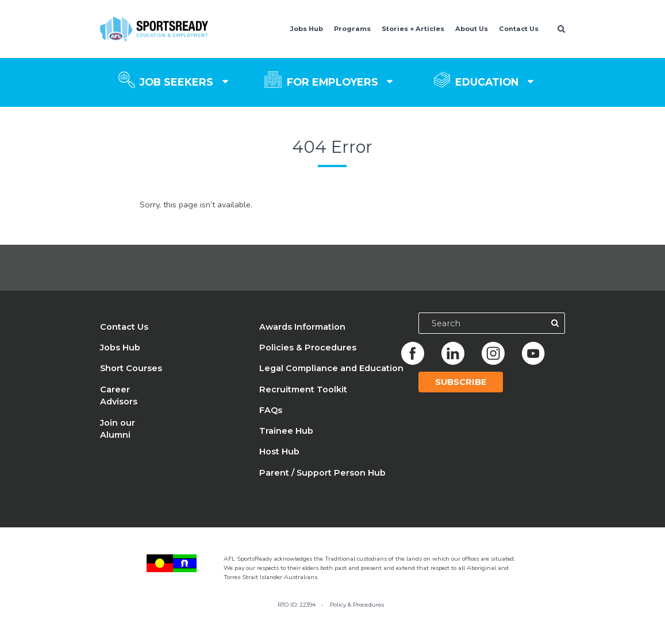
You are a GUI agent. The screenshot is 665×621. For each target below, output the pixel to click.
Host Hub (279, 451)
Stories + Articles (413, 29)
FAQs (270, 410)
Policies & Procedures (307, 347)
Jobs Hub (306, 29)
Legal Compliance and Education (331, 368)
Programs (352, 29)
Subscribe (460, 382)
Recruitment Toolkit (303, 389)
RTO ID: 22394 (297, 604)
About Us (471, 29)
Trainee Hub (286, 431)
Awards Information (302, 327)
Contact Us (519, 29)
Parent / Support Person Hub (322, 473)
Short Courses (131, 368)
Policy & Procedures (357, 604)
